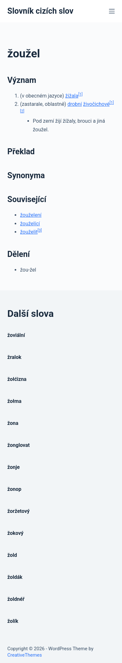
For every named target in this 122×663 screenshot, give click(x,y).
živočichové (96, 104)
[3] (40, 230)
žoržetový (18, 511)
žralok (14, 357)
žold (12, 555)
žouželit (29, 232)
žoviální (16, 335)
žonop (14, 489)
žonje (13, 467)
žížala (71, 96)
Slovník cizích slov (40, 11)
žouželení (30, 215)
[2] (22, 111)
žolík (12, 621)
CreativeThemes (24, 655)
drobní (75, 104)
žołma (14, 401)
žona (12, 423)
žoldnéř (16, 599)
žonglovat (18, 445)
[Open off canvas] (112, 11)
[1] (80, 94)
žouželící (30, 224)
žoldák (14, 577)
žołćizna (16, 379)
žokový (15, 533)
